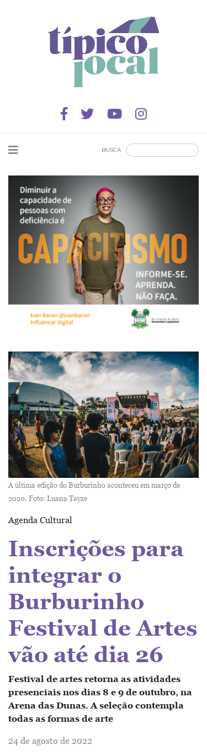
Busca (111, 149)
